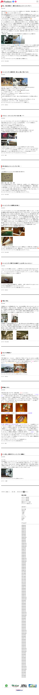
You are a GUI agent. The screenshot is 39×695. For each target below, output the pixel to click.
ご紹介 (23, 513)
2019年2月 (24, 555)
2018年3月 (24, 567)
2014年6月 (24, 621)
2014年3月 (24, 625)
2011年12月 (24, 666)
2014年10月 (24, 615)
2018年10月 (24, 561)
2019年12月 (24, 543)
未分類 (23, 518)
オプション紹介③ (25, 499)
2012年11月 (24, 649)
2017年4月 (24, 579)
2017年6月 (24, 576)
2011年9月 (24, 670)
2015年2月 (24, 609)
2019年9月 (24, 547)
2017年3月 (24, 580)
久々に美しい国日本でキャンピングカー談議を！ (13, 454)
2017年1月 (24, 582)
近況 (5, 155)
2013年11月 (24, 631)
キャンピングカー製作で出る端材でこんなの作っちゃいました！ (17, 263)
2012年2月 (24, 663)
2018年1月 (24, 570)
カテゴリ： (3, 341)
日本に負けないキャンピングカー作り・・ (12, 166)
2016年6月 (24, 588)
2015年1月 (24, 610)
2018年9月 (24, 562)
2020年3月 (24, 541)
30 (17, 491)
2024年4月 (24, 532)
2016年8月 (24, 585)
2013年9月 (24, 634)
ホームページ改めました (27, 503)
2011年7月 (24, 673)
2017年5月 (24, 577)
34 (25, 491)
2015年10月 (24, 598)
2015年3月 (24, 607)
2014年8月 (24, 618)
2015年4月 (24, 606)
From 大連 (6, 61)
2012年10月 (24, 651)
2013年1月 (24, 646)
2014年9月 (24, 616)
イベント (23, 515)
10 (12, 491)
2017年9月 (24, 571)
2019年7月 (24, 549)
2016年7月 (24, 586)
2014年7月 (24, 619)
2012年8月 (24, 654)
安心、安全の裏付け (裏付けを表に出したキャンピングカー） (17, 6)
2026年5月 (24, 525)
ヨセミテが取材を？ (7, 352)
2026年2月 (24, 528)
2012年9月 (24, 652)
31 (19, 491)
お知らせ (6, 104)
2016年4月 (24, 591)
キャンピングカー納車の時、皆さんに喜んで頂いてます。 (15, 72)
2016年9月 (24, 583)
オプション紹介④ (25, 497)
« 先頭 (6, 491)
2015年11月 (24, 597)
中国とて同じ (5, 301)
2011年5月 (24, 676)
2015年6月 (24, 603)
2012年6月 (24, 657)
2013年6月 (24, 639)
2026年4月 (24, 526)
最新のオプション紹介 (26, 502)
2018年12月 (24, 558)
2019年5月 (24, 550)
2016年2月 (24, 594)
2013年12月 (24, 630)
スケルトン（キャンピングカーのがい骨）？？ (13, 115)
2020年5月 (24, 540)
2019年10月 (24, 546)
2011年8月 (24, 672)
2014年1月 (24, 628)
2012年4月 (24, 660)
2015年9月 (24, 600)
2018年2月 (24, 568)
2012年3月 (24, 661)
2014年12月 (24, 612)
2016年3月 (24, 592)
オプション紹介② (25, 500)
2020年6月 (24, 538)
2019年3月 (24, 553)
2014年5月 (24, 622)
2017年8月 (24, 573)
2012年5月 (24, 658)
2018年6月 (24, 564)
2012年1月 (24, 664)
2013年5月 (24, 640)
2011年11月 (24, 667)
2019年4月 (24, 552)
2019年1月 (24, 556)
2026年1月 (24, 529)
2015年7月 (24, 601)
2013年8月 (24, 636)
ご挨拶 (23, 512)
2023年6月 (24, 534)
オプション (24, 516)
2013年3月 (24, 643)
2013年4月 (24, 642)
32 (21, 491)
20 (14, 491)
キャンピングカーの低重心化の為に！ (11, 205)
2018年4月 (24, 565)
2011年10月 (24, 669)
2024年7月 (24, 531)
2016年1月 (24, 595)
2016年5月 (24, 589)
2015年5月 (24, 604)
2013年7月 (24, 637)
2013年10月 (24, 633)
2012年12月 (24, 648)
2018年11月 (24, 559)
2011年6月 (24, 675)
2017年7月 (24, 574)
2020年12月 (24, 537)
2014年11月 (24, 613)
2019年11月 (24, 544)
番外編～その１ (5, 387)
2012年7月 (24, 655)
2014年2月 (24, 627)
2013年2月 (24, 645)
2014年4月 (24, 624)
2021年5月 (24, 535)
